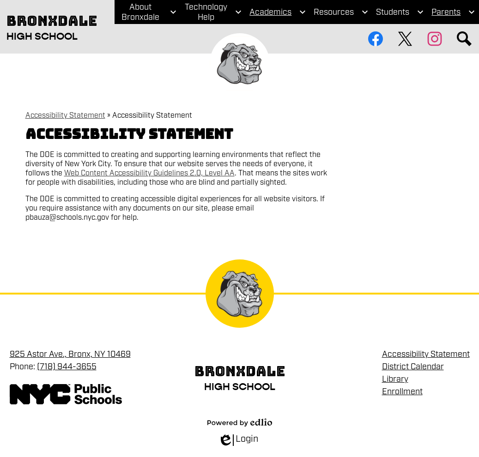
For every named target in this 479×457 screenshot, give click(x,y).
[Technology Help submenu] (213, 12)
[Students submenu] (400, 12)
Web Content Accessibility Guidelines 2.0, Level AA (149, 173)
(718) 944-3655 (67, 366)
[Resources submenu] (341, 12)
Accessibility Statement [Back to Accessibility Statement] (65, 115)
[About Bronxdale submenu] (148, 12)
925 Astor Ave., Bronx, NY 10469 (70, 354)
